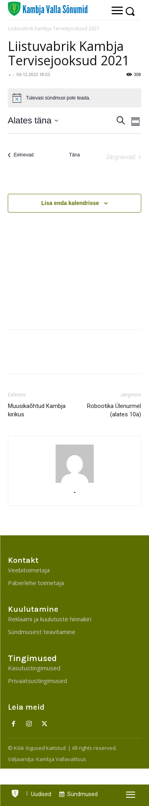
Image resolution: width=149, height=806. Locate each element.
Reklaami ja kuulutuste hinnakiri (49, 619)
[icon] (15, 792)
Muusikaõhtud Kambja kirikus (37, 410)
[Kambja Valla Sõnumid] (47, 9)
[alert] (74, 97)
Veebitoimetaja (29, 570)
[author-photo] (75, 464)
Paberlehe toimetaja (36, 583)
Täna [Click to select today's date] (74, 155)
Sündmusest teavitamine (41, 632)
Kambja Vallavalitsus (61, 759)
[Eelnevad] (21, 155)
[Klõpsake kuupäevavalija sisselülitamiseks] (33, 120)
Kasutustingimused (34, 668)
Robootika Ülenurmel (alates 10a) (114, 410)
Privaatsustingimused (37, 681)
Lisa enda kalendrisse (70, 203)
